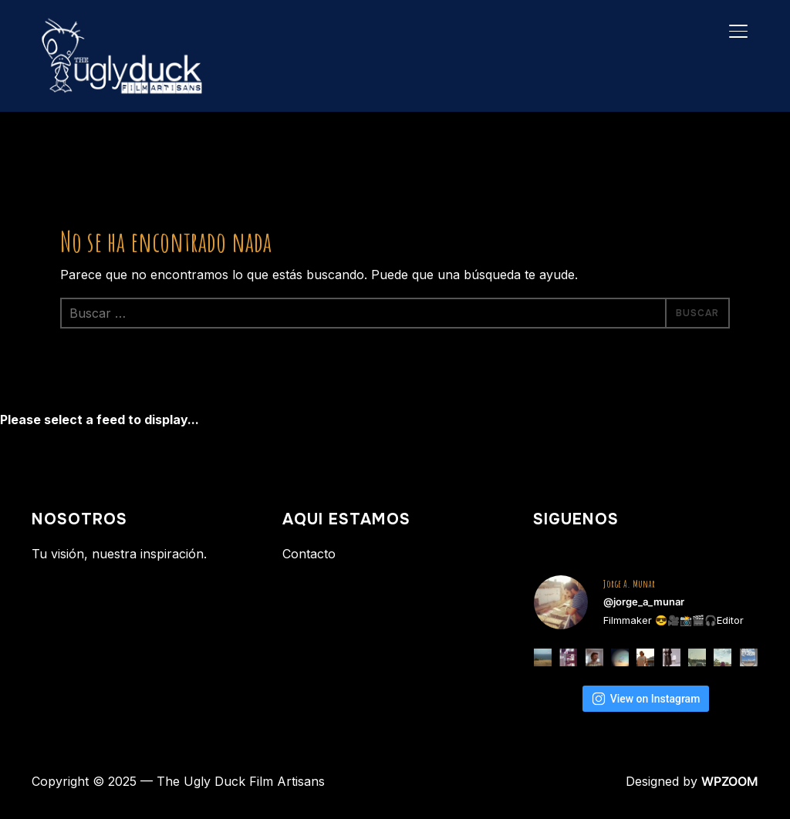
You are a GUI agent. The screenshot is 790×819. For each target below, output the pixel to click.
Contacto (309, 553)
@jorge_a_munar (643, 601)
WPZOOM (729, 781)
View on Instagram (646, 699)
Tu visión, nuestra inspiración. (119, 553)
